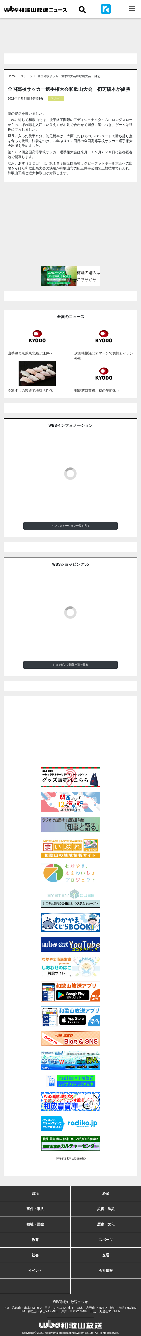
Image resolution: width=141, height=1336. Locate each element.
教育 (35, 1240)
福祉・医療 (35, 1224)
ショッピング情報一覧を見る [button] (70, 664)
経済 (105, 1193)
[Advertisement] (70, 226)
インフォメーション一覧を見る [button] (71, 525)
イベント (35, 1271)
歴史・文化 (105, 1224)
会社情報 (106, 1271)
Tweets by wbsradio (70, 1158)
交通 (105, 1255)
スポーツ (26, 76)
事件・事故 (35, 1209)
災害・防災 (105, 1209)
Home (12, 76)
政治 (35, 1193)
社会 (35, 1255)
